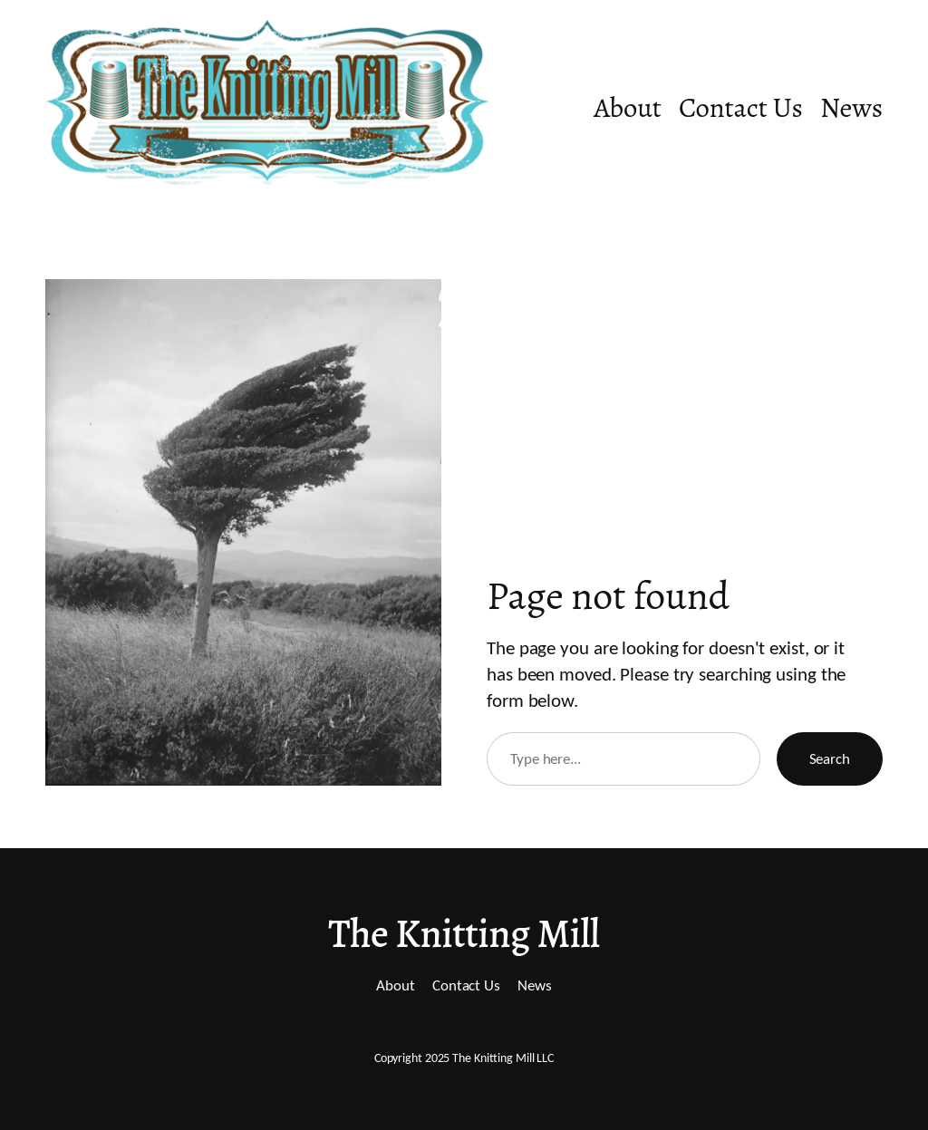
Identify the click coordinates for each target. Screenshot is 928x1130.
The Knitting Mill (463, 934)
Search (829, 758)
